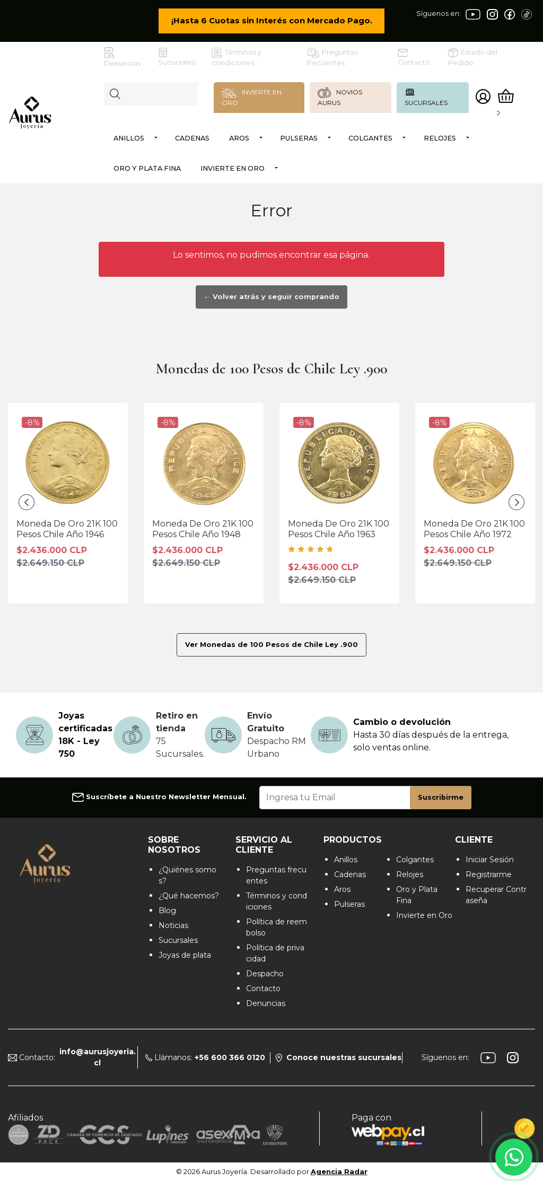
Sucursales (176, 57)
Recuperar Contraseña (496, 895)
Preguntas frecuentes (332, 57)
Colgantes (370, 138)
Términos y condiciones (236, 57)
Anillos (128, 138)
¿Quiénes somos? (187, 875)
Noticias (173, 925)
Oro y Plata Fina (147, 168)
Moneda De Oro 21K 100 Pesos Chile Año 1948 (202, 529)
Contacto (414, 57)
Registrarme (489, 874)
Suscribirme (440, 797)
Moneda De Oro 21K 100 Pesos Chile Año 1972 (474, 529)
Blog (167, 910)
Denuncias (122, 57)
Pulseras (299, 138)
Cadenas (192, 138)
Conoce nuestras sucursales (338, 1057)
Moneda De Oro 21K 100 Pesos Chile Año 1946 (67, 529)
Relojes (440, 138)
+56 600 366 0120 (230, 1057)
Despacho (265, 973)
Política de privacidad (275, 953)
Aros (239, 138)
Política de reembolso (276, 927)
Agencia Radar (339, 1172)
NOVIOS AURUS (340, 97)
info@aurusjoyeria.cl (97, 1057)
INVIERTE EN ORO (252, 97)
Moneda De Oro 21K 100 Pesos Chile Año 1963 (338, 529)
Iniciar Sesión (490, 859)
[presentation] (26, 502)
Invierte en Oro (232, 168)
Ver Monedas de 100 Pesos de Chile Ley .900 (271, 645)
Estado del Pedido (472, 57)
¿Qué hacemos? (189, 895)
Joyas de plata (185, 955)
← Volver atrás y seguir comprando (271, 297)
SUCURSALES (426, 97)
